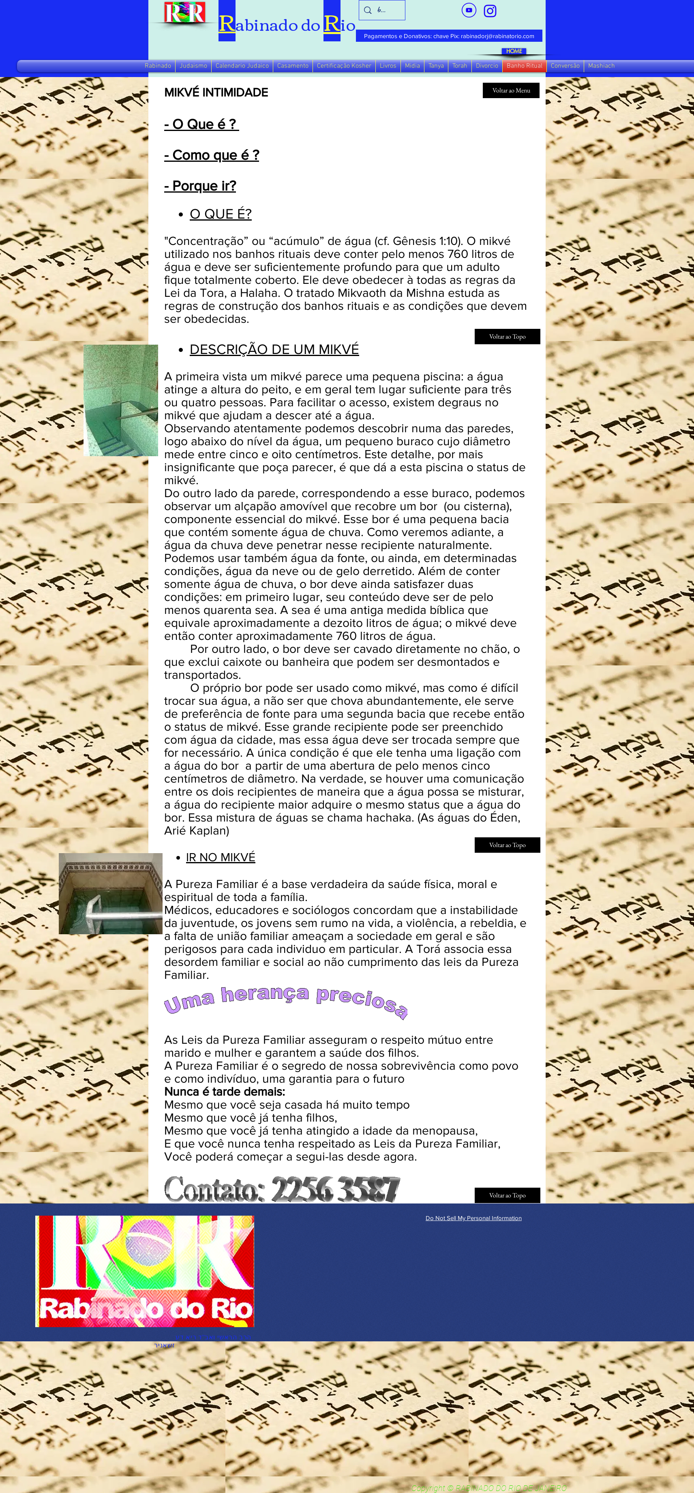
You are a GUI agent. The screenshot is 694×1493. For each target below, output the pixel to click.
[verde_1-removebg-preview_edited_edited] (490, 11)
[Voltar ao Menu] (511, 90)
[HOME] (514, 51)
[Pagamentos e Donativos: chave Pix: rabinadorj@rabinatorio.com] (449, 36)
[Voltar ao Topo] (507, 1195)
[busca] (382, 10)
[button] (158, 66)
